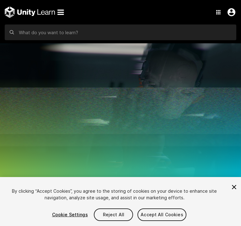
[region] (120, 201)
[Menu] (60, 12)
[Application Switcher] (218, 12)
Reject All (113, 214)
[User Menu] (230, 12)
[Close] (234, 187)
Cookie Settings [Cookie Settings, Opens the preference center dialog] (70, 214)
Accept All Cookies (162, 214)
